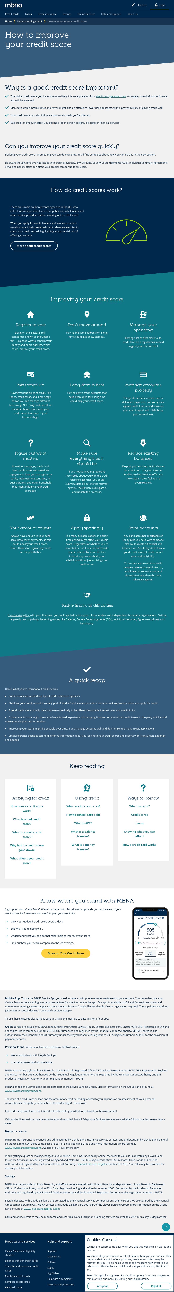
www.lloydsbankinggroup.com (23, 1090)
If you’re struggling (19, 615)
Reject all (156, 1286)
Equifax (14, 739)
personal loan (118, 96)
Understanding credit (29, 21)
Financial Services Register (92, 1164)
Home (8, 21)
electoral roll (37, 332)
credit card (102, 96)
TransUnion (147, 735)
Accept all (102, 1286)
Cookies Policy (140, 1278)
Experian (160, 735)
